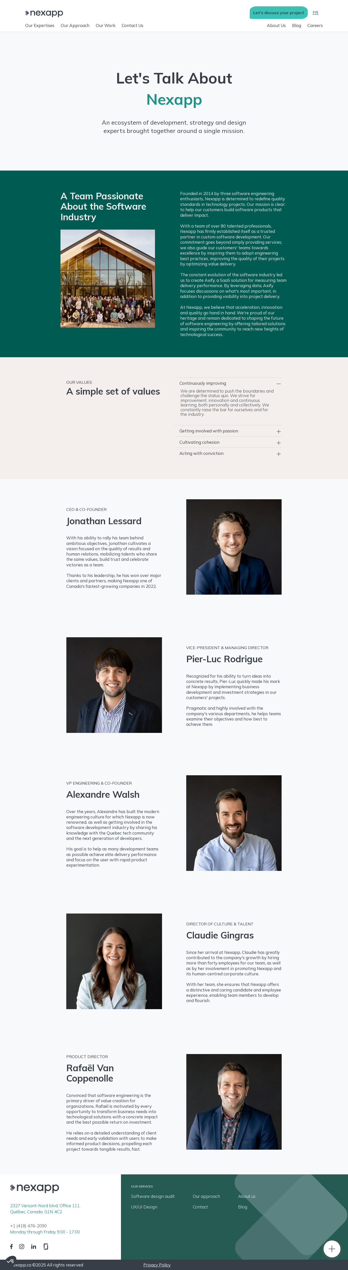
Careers (315, 25)
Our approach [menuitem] (206, 1196)
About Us (276, 25)
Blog (296, 25)
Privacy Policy (157, 1265)
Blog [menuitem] (242, 1207)
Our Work (105, 25)
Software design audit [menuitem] (153, 1196)
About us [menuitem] (247, 1196)
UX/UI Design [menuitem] (144, 1207)
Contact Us (132, 25)
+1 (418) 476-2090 (28, 1226)
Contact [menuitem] (200, 1207)
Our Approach (75, 25)
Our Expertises (39, 25)
